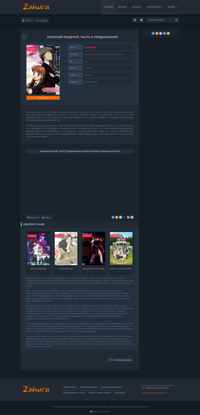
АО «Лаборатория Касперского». (156, 388)
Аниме (172, 7)
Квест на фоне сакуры (121, 269)
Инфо (46, 217)
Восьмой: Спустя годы (94, 269)
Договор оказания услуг (111, 387)
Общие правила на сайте (74, 392)
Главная (108, 7)
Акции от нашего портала (100, 392)
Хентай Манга (154, 7)
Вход (27, 20)
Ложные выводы (38, 269)
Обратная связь (70, 387)
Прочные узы (66, 269)
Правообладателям (89, 387)
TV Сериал (31, 49)
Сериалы (136, 7)
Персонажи (120, 392)
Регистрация (41, 20)
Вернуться (33, 217)
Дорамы (122, 7)
